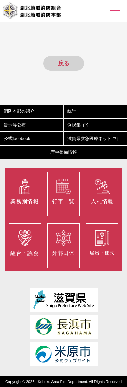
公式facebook (17, 138)
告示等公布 (15, 124)
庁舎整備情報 (63, 152)
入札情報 (102, 191)
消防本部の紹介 (19, 111)
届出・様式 (102, 243)
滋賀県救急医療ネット (92, 138)
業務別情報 (24, 191)
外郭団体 (63, 243)
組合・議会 (24, 243)
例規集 (77, 125)
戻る (63, 63)
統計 (71, 111)
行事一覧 (63, 191)
